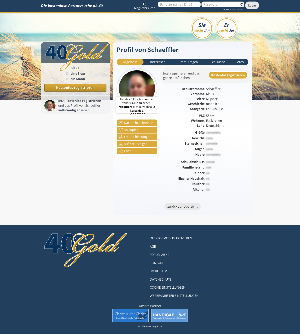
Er (226, 27)
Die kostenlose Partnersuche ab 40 (72, 5)
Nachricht (136, 123)
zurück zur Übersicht (182, 206)
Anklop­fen (129, 130)
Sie (202, 27)
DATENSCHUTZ (160, 279)
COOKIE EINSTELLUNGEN (167, 287)
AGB (153, 246)
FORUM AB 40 (159, 255)
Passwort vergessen (233, 9)
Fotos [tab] (240, 62)
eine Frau (78, 73)
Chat (125, 151)
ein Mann (78, 79)
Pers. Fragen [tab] (189, 62)
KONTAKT (157, 263)
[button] (144, 5)
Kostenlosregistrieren (228, 75)
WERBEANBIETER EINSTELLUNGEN (174, 296)
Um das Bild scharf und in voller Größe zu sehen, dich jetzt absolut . (137, 104)
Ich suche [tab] (218, 62)
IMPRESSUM (158, 271)
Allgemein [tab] (130, 62)
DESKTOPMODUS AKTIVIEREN (171, 238)
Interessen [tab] (157, 62)
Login (252, 5)
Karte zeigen (133, 144)
